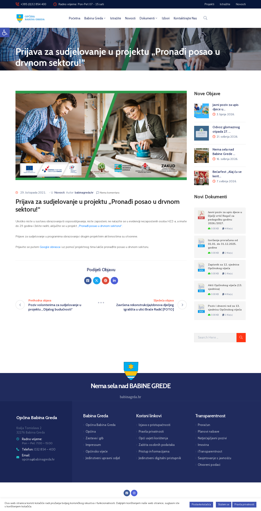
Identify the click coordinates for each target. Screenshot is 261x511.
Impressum (93, 445)
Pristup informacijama (154, 451)
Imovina (203, 445)
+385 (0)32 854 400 (33, 4)
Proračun (204, 425)
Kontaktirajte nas (185, 18)
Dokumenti (149, 18)
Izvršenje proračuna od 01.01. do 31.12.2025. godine (223, 243)
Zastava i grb (95, 438)
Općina (91, 431)
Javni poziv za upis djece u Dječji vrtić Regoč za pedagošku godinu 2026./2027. (225, 217)
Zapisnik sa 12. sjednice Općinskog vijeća (223, 266)
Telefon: (39, 449)
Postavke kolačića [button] (201, 504)
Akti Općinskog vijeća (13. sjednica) (225, 287)
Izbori (166, 18)
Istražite (115, 18)
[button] (5, 32)
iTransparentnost (210, 451)
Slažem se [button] (223, 504)
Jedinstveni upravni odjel (103, 458)
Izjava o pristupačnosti (155, 425)
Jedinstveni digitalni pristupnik (160, 458)
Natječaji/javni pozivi (212, 438)
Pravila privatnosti (151, 431)
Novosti (130, 18)
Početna (74, 18)
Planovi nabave (208, 431)
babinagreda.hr (84, 193)
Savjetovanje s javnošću (214, 458)
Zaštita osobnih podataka (157, 445)
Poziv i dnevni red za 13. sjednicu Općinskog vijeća (225, 307)
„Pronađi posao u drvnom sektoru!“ (100, 226)
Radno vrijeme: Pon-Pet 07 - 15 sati (81, 4)
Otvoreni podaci (209, 465)
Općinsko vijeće (97, 451)
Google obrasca (50, 247)
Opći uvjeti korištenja (153, 438)
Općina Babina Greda (101, 425)
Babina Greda (95, 18)
